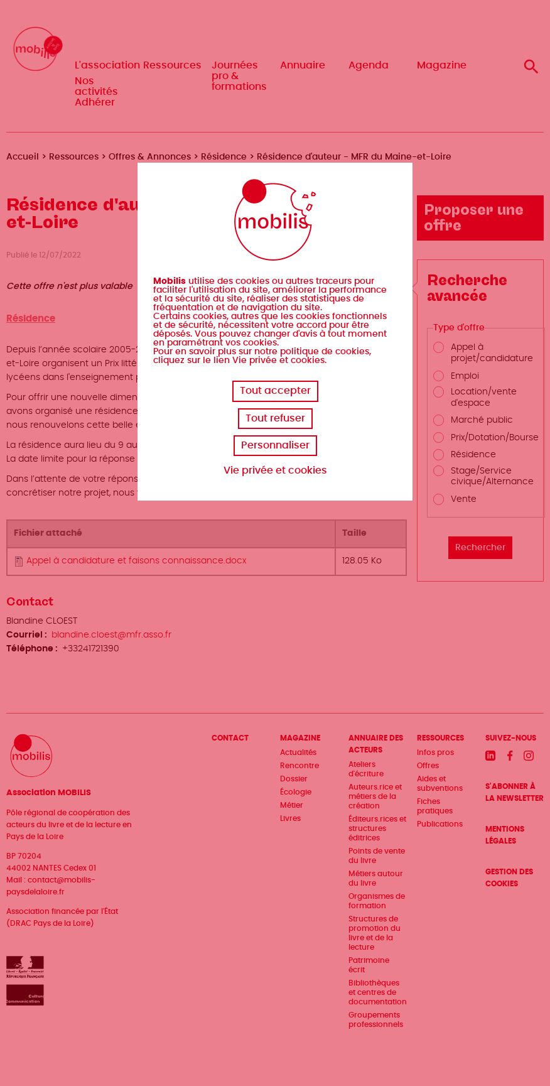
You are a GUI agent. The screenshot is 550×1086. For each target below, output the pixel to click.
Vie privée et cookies (275, 470)
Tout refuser (275, 418)
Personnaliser (275, 445)
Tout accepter (275, 391)
